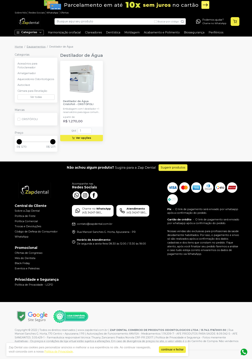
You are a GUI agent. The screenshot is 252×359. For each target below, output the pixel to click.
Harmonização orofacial (64, 32)
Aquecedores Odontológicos (36, 79)
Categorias (29, 32)
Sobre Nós (21, 12)
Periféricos (216, 32)
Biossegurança (194, 32)
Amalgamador (27, 73)
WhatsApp (52, 12)
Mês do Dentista (25, 258)
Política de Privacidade (57, 351)
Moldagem (132, 32)
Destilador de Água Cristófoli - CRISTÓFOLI (78, 103)
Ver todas (36, 97)
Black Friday (22, 263)
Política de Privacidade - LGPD (34, 284)
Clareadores (93, 32)
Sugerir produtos (173, 167)
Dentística (113, 32)
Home (19, 46)
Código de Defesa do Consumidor (36, 231)
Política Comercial (26, 221)
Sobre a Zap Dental (27, 211)
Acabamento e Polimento (162, 32)
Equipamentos (36, 46)
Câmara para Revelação (32, 90)
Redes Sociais (37, 12)
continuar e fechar (171, 349)
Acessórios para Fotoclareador (27, 65)
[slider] (19, 141)
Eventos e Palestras (27, 268)
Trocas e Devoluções (28, 226)
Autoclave (24, 85)
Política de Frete (25, 216)
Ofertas (64, 12)
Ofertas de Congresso (29, 252)
